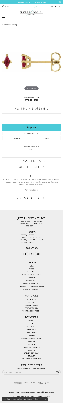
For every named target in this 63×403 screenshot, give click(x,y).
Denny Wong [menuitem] (31, 332)
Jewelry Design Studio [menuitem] (31, 338)
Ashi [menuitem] (31, 324)
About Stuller (31, 167)
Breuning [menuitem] (31, 329)
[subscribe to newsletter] (57, 372)
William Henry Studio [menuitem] (31, 359)
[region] (31, 62)
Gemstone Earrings (10, 25)
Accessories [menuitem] (31, 281)
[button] (6, 6)
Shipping (17, 138)
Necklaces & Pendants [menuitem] (31, 275)
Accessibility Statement (45, 392)
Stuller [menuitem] (31, 356)
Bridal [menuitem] (31, 266)
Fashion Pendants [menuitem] (31, 283)
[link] (54, 6)
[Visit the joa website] (47, 382)
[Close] (60, 2)
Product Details (31, 160)
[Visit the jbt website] (33, 382)
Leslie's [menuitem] (31, 350)
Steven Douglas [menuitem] (31, 353)
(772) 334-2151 (31, 100)
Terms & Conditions (32, 311)
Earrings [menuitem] (32, 272)
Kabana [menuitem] (31, 341)
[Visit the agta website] (26, 382)
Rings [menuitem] (31, 269)
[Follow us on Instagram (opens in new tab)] (37, 254)
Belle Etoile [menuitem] (31, 327)
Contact (31, 302)
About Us (31, 299)
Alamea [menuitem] (31, 321)
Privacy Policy (31, 308)
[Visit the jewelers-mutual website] (18, 382)
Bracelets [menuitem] (31, 278)
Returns (46, 138)
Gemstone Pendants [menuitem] (31, 289)
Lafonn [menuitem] (31, 344)
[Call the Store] (31, 226)
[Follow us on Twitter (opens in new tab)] (31, 254)
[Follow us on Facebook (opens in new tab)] (25, 254)
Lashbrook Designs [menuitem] (31, 347)
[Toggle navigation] (4, 17)
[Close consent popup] (45, 399)
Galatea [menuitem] (31, 335)
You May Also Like (31, 198)
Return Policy (31, 305)
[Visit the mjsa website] (40, 382)
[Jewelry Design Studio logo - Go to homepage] (31, 11)
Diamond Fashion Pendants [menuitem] (31, 286)
